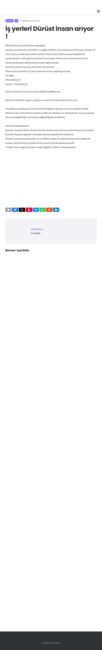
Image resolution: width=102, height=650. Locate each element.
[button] (98, 11)
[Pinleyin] (29, 210)
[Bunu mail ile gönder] (8, 210)
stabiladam (37, 229)
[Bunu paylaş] (15, 210)
